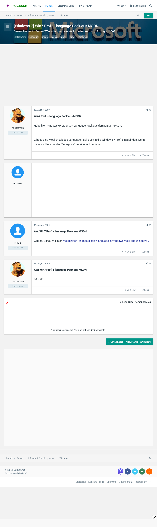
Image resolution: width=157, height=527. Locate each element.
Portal (36, 5)
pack (54, 37)
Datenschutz (125, 481)
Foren (49, 5)
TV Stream (85, 5)
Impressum (141, 481)
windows (83, 37)
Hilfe (101, 481)
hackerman (87, 31)
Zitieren (145, 155)
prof (63, 37)
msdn (45, 37)
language (33, 37)
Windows (50, 31)
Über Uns (111, 481)
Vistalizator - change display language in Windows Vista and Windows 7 (106, 240)
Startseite (81, 481)
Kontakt (92, 481)
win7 (72, 37)
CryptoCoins (66, 5)
